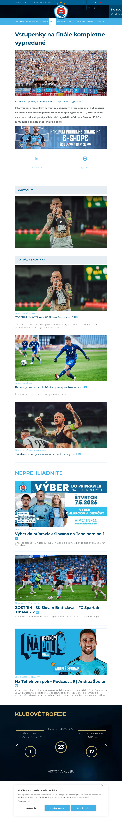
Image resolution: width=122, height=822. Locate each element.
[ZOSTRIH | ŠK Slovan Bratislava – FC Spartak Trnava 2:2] (61, 537)
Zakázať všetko (57, 808)
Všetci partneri (61, 748)
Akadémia (61, 21)
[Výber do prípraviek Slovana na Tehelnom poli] (61, 490)
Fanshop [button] (100, 21)
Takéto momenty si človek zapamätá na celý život (47, 454)
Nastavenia (31, 808)
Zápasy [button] (45, 21)
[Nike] (61, 715)
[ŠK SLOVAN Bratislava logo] (61, 9)
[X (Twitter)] (89, 2)
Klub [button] (22, 21)
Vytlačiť (85, 167)
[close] (102, 785)
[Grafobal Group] (85, 738)
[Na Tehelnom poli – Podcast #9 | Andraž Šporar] (61, 584)
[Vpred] (105, 665)
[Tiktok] (94, 7)
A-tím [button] (38, 21)
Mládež (34, 502)
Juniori (31, 383)
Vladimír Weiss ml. (42, 450)
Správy (52, 21)
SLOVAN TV (91, 21)
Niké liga (31, 450)
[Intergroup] (37, 738)
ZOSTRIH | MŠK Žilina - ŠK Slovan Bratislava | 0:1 (46, 317)
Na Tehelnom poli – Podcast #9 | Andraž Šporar (60, 603)
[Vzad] (17, 665)
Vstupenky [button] (30, 21)
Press (26, 2)
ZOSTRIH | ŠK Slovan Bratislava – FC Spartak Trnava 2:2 (57, 556)
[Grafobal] (37, 727)
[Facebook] (83, 2)
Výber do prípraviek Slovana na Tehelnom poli (59, 509)
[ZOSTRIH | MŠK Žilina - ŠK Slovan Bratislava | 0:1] (61, 288)
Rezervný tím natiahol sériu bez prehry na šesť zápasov (50, 387)
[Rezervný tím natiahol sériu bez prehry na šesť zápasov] (61, 358)
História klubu (61, 691)
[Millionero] (85, 727)
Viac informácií (24, 801)
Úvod (16, 21)
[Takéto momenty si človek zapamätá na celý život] (61, 425)
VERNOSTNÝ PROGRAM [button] (76, 21)
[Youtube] (94, 2)
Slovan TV (32, 313)
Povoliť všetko (83, 808)
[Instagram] (89, 7)
